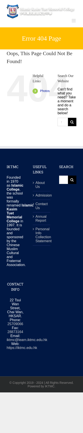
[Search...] (63, 122)
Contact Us (41, 206)
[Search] (72, 122)
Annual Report (40, 218)
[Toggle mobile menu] (74, 20)
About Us (40, 185)
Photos (45, 91)
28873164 (15, 332)
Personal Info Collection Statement (41, 235)
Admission (41, 195)
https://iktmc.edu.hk (22, 348)
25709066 (15, 324)
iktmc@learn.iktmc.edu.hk (27, 340)
